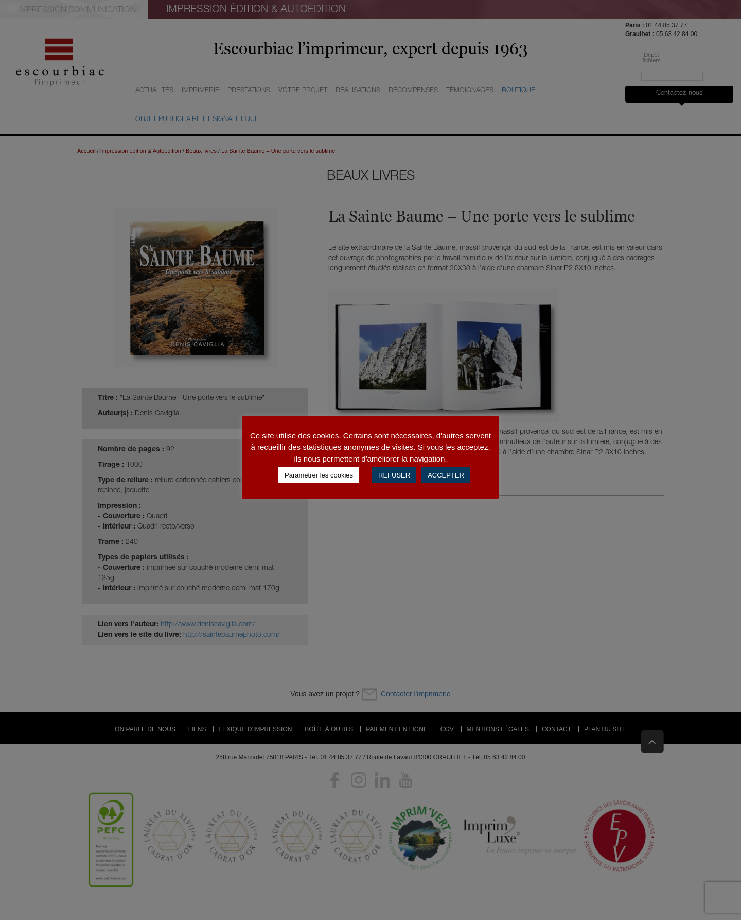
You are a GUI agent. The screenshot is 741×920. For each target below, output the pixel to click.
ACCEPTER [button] (446, 475)
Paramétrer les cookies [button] (319, 475)
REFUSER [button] (394, 475)
